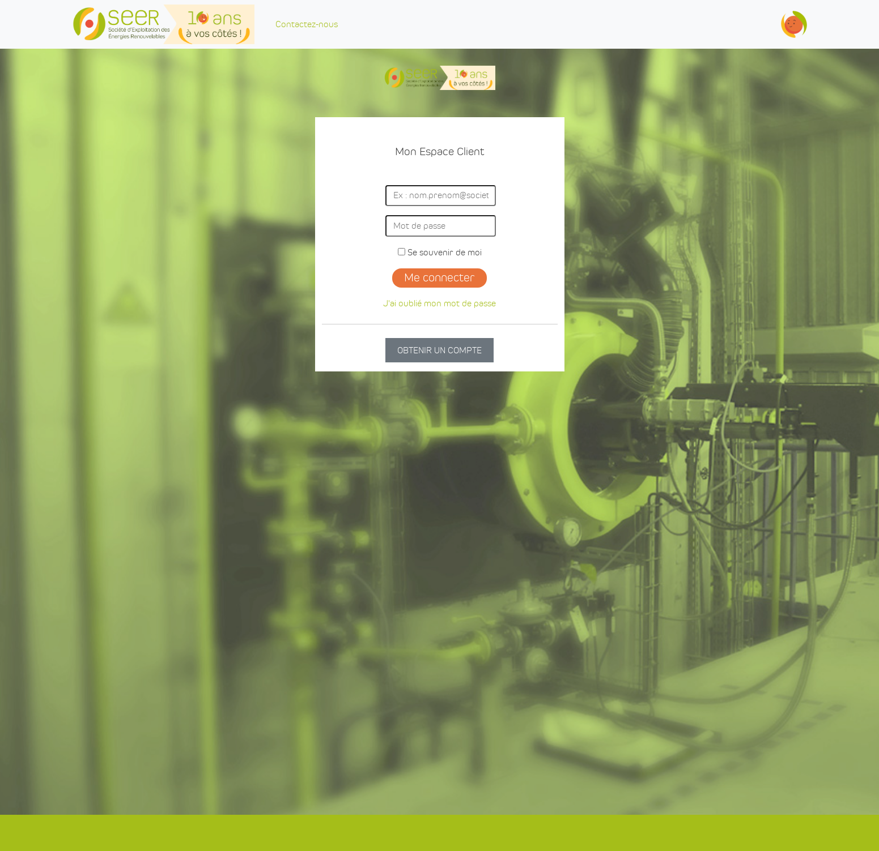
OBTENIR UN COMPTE (439, 350)
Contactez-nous (306, 24)
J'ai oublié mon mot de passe (439, 303)
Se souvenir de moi (440, 252)
